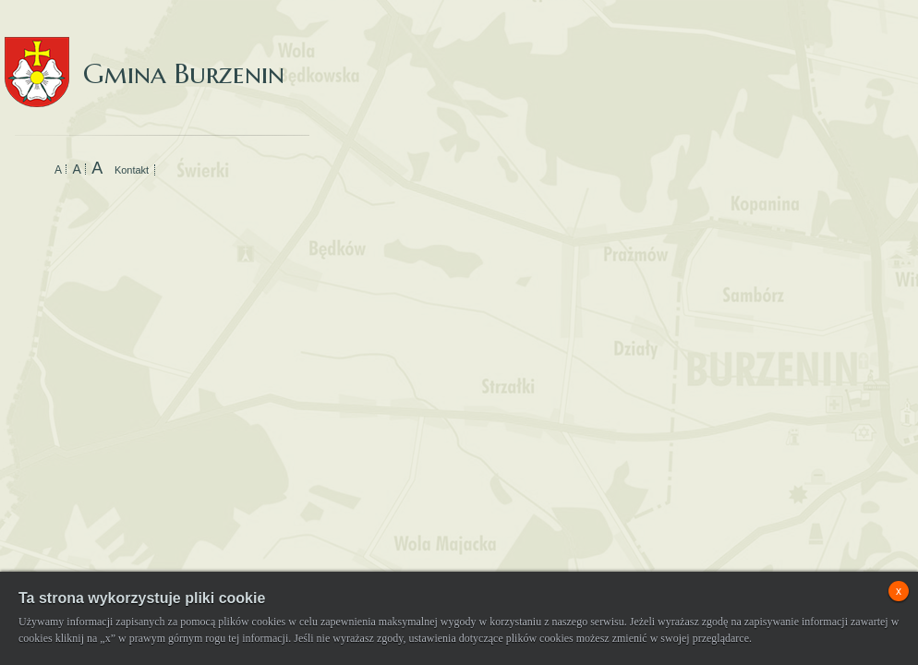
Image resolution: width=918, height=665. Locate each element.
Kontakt (132, 169)
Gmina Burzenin (144, 55)
